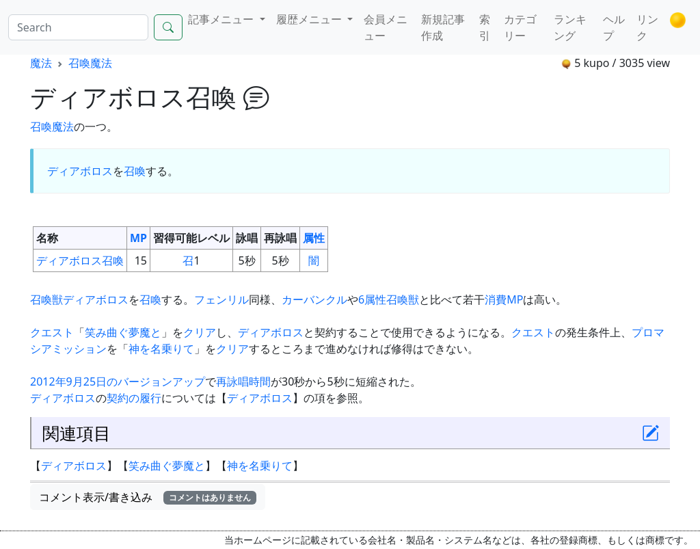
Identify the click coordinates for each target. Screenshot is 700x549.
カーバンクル (314, 299)
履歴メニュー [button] (310, 19)
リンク (647, 27)
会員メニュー (385, 27)
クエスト (52, 332)
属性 (314, 237)
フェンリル (221, 299)
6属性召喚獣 (388, 299)
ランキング (570, 27)
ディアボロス (80, 170)
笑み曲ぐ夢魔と (123, 332)
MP (138, 237)
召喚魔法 (90, 62)
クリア (199, 332)
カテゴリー (520, 27)
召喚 (135, 170)
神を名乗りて (161, 348)
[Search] (78, 27)
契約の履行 (134, 397)
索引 (484, 27)
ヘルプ (614, 27)
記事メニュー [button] (222, 19)
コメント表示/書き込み (147, 497)
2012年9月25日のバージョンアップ (117, 381)
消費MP (504, 299)
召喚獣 (46, 299)
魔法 (41, 62)
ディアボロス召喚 (80, 260)
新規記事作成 (443, 27)
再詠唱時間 (243, 381)
